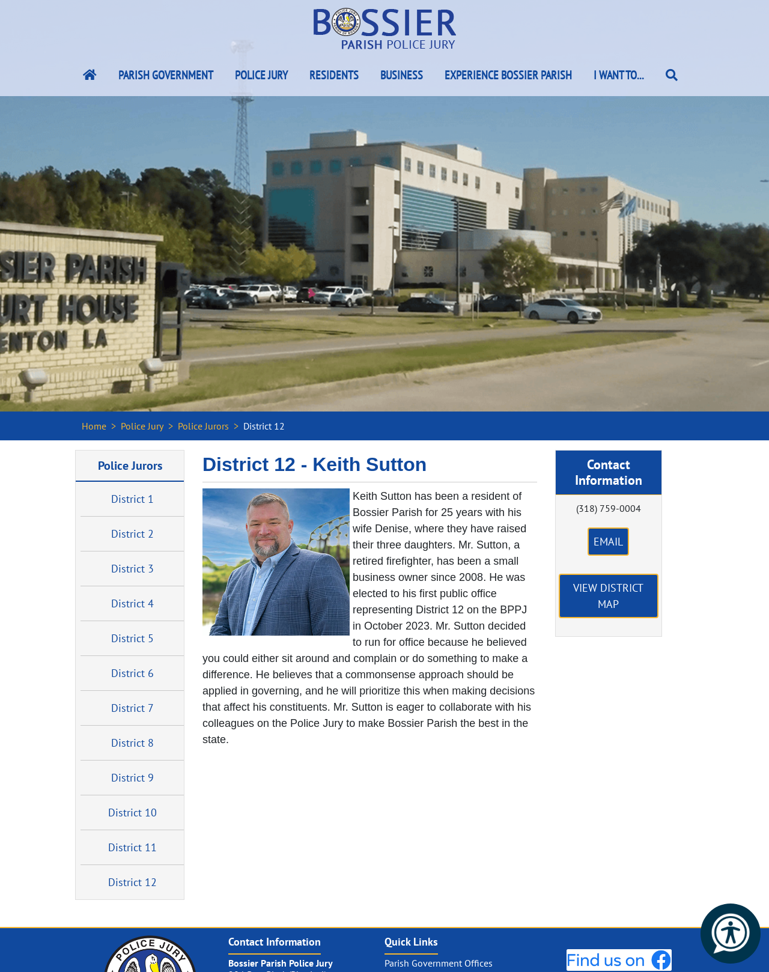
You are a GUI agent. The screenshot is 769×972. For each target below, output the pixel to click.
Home (94, 426)
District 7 (132, 708)
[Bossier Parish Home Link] (90, 75)
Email (608, 541)
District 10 (132, 812)
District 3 (132, 569)
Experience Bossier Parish (508, 75)
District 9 (132, 778)
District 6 (132, 673)
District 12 (132, 882)
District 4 (132, 603)
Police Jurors (203, 426)
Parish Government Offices (438, 963)
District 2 (132, 534)
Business (401, 75)
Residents (334, 75)
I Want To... (619, 75)
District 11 (132, 847)
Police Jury (261, 75)
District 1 (132, 499)
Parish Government (165, 75)
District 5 (132, 638)
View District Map (608, 596)
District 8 (132, 743)
